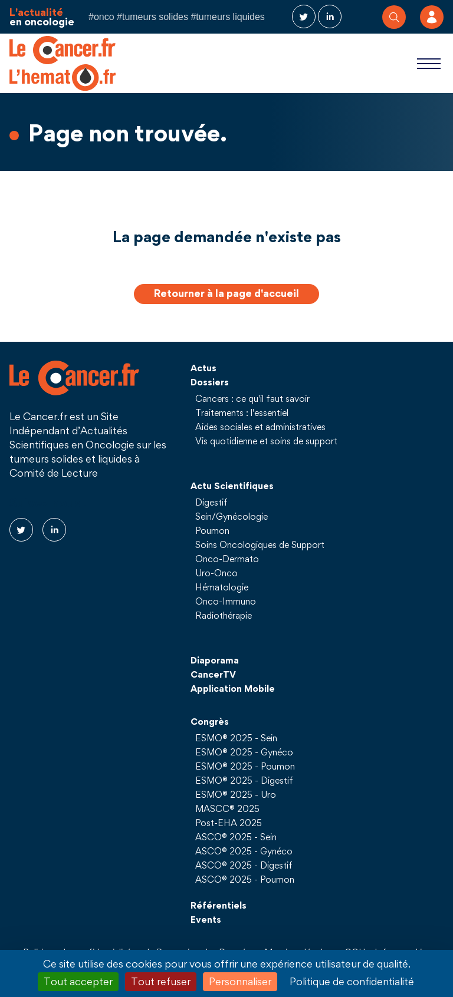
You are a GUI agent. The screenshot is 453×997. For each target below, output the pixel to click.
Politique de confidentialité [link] (352, 981)
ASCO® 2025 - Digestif (244, 865)
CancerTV (213, 674)
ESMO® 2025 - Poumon (245, 766)
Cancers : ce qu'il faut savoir (252, 398)
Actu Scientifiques (232, 485)
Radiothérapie (223, 615)
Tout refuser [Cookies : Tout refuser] (161, 981)
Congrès (210, 721)
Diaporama (215, 660)
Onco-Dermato (227, 558)
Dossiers (210, 382)
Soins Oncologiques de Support (259, 544)
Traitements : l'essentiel (241, 412)
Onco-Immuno (225, 601)
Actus (203, 367)
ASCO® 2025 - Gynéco (244, 851)
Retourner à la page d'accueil (226, 293)
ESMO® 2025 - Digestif (244, 780)
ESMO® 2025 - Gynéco (244, 752)
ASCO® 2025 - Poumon (244, 879)
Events (206, 919)
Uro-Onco (216, 572)
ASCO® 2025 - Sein (236, 836)
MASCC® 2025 (227, 808)
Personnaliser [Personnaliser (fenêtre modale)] (240, 981)
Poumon (212, 530)
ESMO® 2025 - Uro (235, 794)
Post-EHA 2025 (228, 822)
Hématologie (221, 587)
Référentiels (219, 905)
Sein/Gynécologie (231, 516)
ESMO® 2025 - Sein (236, 737)
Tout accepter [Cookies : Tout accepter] (78, 981)
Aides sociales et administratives (260, 426)
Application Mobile (233, 688)
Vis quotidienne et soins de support (266, 440)
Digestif (211, 502)
